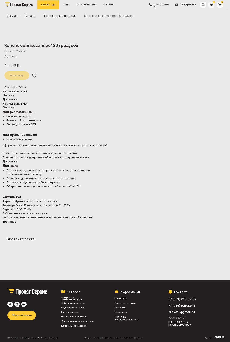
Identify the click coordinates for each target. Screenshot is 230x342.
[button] (48, 5)
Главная (12, 16)
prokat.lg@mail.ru (188, 4)
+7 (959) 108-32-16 (161, 5)
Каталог (31, 16)
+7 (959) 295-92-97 (182, 299)
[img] (18, 4)
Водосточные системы (60, 16)
